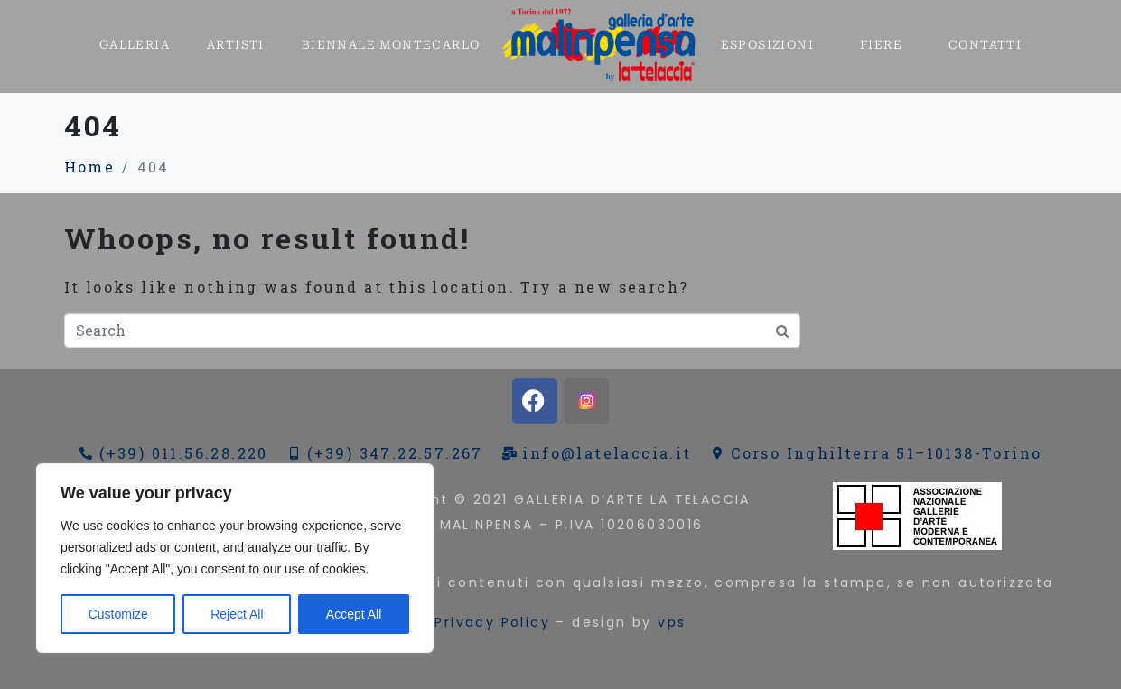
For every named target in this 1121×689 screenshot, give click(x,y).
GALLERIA (134, 44)
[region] (235, 558)
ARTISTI (236, 44)
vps (672, 622)
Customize (118, 614)
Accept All (353, 614)
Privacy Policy (492, 622)
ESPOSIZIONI (767, 44)
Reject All (236, 614)
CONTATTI (985, 44)
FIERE (881, 44)
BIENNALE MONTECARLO (391, 44)
